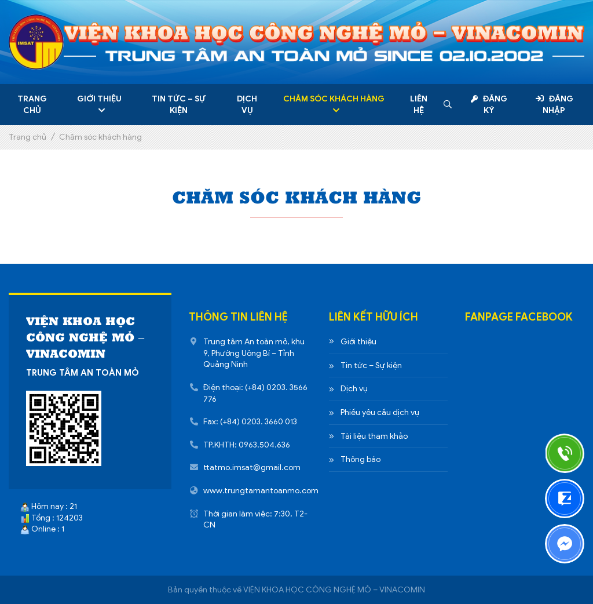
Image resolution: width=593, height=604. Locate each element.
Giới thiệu (99, 99)
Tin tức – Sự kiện (179, 104)
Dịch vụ (247, 104)
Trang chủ (32, 104)
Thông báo (360, 459)
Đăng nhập (554, 104)
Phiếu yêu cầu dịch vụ (380, 412)
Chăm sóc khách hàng (334, 99)
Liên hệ (418, 104)
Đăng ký (488, 104)
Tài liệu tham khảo (374, 436)
